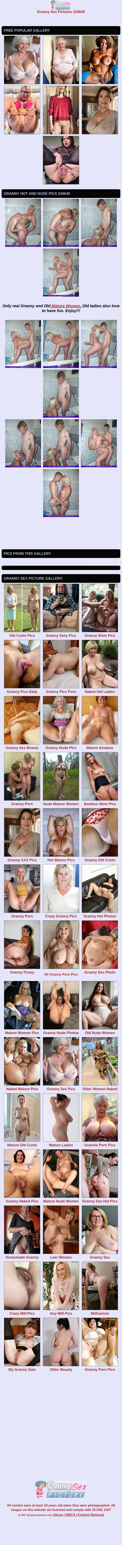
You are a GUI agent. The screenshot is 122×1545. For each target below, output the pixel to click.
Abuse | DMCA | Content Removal (78, 1539)
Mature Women (66, 306)
